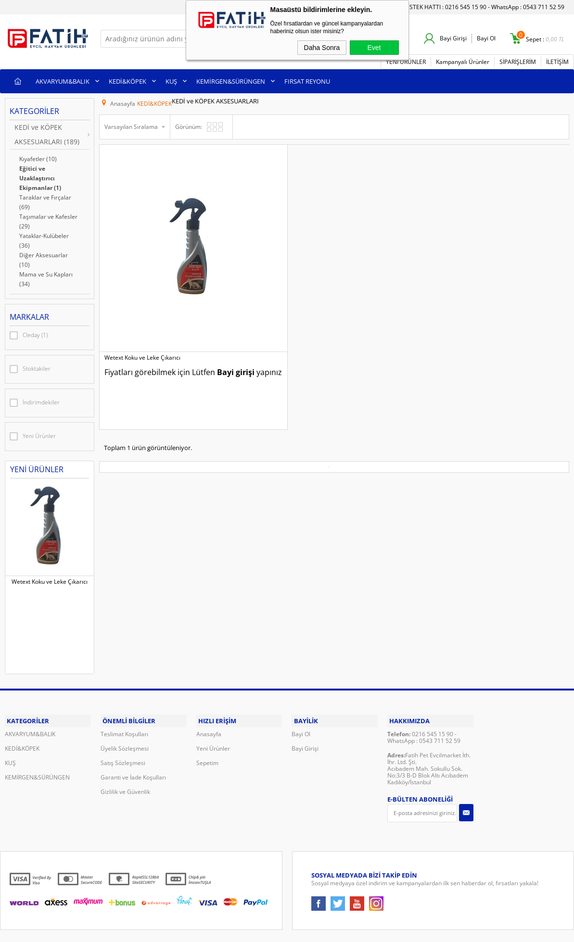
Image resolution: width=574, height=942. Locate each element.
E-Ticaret (258, 923)
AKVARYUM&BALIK (62, 79)
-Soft (237, 923)
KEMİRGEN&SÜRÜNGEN (230, 79)
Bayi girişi (148, 298)
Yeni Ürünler (33, 435)
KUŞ (171, 79)
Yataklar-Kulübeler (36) (44, 239)
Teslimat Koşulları (124, 701)
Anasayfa (208, 701)
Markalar (29, 315)
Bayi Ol (486, 38)
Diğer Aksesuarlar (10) (43, 258)
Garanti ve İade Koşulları (133, 745)
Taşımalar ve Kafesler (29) (48, 220)
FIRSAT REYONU (307, 79)
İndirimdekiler (35, 401)
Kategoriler (34, 109)
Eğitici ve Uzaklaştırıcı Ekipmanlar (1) (40, 176)
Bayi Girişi (453, 38)
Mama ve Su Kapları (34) (46, 278)
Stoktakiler (30, 368)
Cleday (29, 334)
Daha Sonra (322, 47)
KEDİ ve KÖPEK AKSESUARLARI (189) (46, 133)
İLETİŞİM (557, 60)
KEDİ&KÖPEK (127, 79)
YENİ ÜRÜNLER (406, 60)
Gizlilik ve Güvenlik (125, 759)
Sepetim (207, 730)
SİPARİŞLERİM (517, 60)
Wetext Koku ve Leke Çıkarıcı (50, 580)
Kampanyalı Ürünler (462, 60)
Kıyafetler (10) (38, 157)
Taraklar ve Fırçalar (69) (45, 201)
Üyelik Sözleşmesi (125, 716)
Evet (374, 47)
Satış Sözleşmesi (123, 730)
